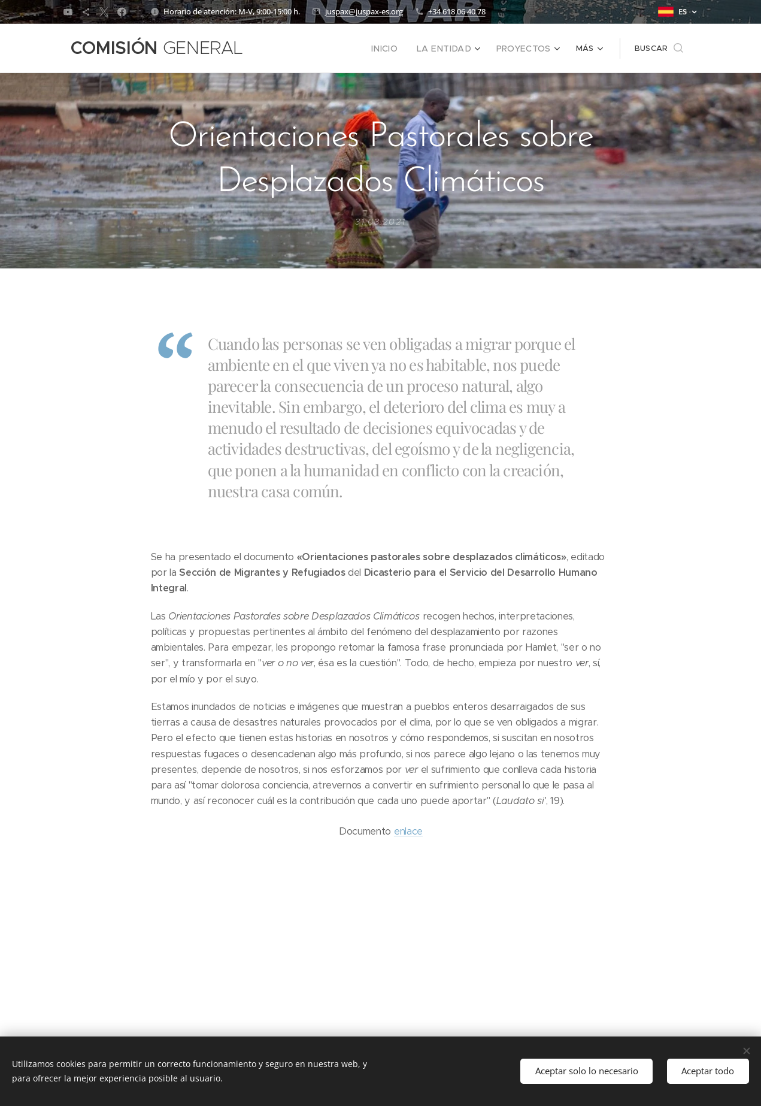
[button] (659, 49)
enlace (407, 831)
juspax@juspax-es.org (364, 11)
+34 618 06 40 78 (457, 11)
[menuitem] (303, 49)
